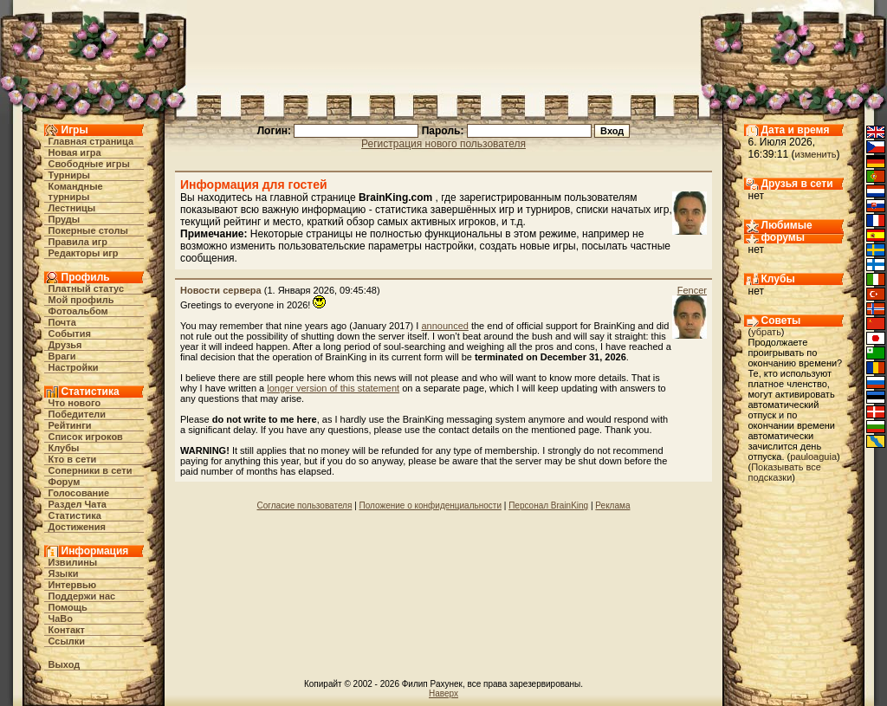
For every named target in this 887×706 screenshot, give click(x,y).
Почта (62, 322)
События (70, 333)
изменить (816, 154)
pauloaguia (813, 456)
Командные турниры (76, 191)
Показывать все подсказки (784, 472)
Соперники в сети (91, 470)
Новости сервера (221, 290)
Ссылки (67, 641)
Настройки (74, 367)
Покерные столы (88, 230)
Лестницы (72, 208)
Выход (65, 664)
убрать (766, 332)
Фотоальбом (78, 311)
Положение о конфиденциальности (430, 505)
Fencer (692, 290)
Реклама (612, 505)
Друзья (65, 345)
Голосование (79, 493)
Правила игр (78, 241)
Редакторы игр (84, 253)
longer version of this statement (333, 388)
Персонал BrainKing (548, 505)
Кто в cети (73, 459)
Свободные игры (89, 164)
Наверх (443, 693)
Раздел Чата (78, 504)
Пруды (65, 219)
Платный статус (87, 288)
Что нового (75, 403)
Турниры (70, 175)
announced (444, 326)
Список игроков (86, 436)
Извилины (73, 562)
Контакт (67, 630)
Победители (78, 414)
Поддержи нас (82, 596)
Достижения (77, 526)
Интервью (73, 585)
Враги (62, 356)
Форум (65, 481)
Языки (64, 573)
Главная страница (91, 141)
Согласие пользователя (305, 505)
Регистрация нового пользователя (443, 144)
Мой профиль (81, 300)
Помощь (68, 607)
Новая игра (75, 152)
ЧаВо (61, 618)
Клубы (64, 448)
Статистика (75, 515)
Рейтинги (70, 425)
